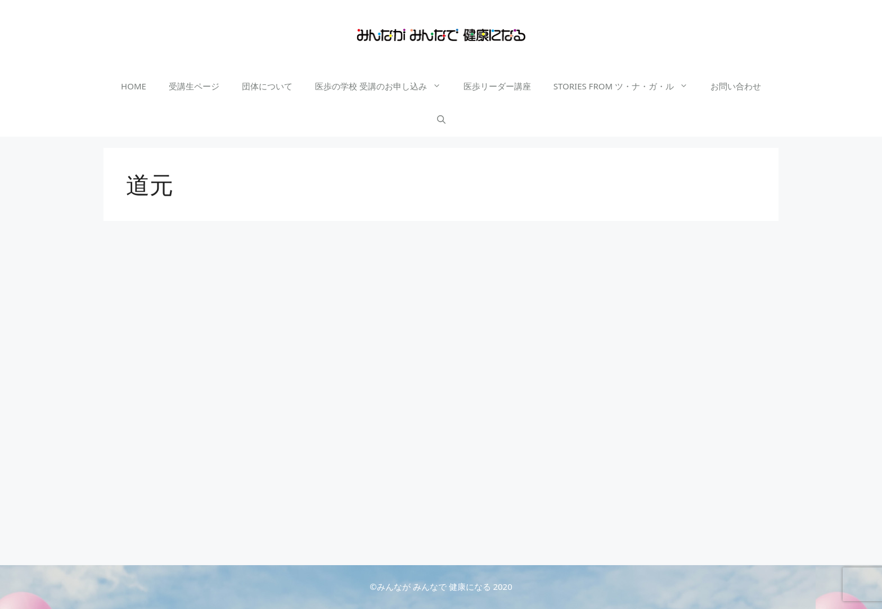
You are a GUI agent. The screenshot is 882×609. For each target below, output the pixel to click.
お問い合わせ (735, 86)
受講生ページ (194, 86)
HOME (133, 86)
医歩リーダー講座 (497, 86)
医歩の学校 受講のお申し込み (383, 86)
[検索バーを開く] (441, 120)
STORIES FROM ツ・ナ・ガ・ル (626, 86)
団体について (267, 86)
